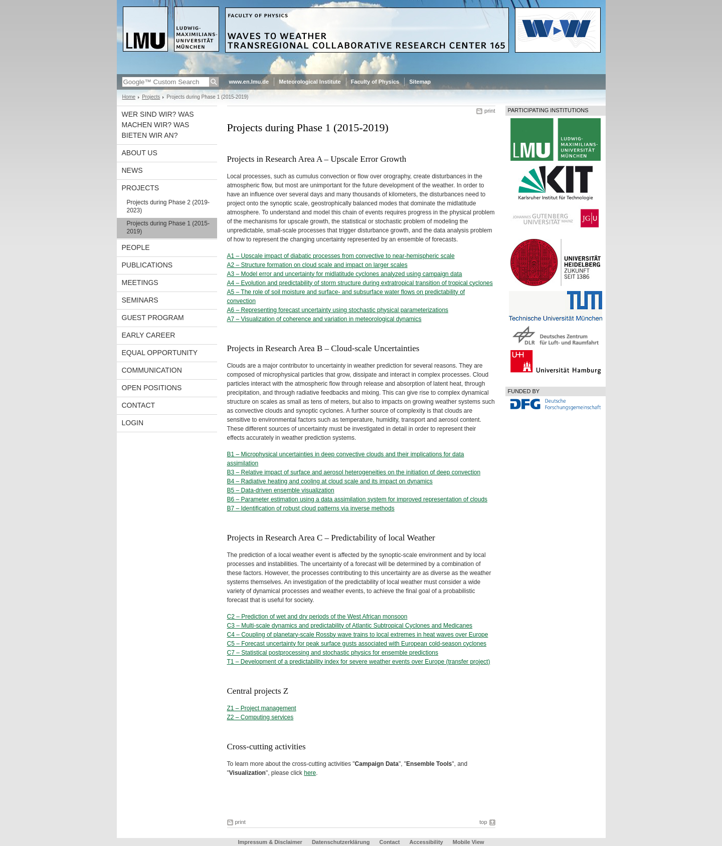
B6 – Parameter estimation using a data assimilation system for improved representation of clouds (357, 499)
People (136, 247)
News (132, 170)
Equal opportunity (160, 353)
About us (139, 153)
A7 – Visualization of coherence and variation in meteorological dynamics (324, 319)
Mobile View (468, 842)
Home (129, 97)
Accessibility (426, 842)
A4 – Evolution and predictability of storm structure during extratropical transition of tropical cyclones (360, 283)
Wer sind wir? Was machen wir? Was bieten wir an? (158, 124)
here (310, 772)
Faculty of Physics (375, 82)
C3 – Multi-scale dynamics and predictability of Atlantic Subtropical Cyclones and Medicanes (350, 625)
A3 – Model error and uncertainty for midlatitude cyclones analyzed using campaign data (344, 273)
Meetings (140, 282)
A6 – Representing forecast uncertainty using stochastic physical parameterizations (338, 310)
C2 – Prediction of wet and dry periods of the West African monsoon (317, 616)
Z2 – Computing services (260, 717)
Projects (151, 97)
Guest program (153, 318)
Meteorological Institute (309, 82)
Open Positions (152, 388)
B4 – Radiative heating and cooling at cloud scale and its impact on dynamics (330, 481)
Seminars (140, 300)
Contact (138, 405)
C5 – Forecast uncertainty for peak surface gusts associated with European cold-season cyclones (357, 643)
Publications (147, 265)
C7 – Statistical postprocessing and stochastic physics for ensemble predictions (333, 652)
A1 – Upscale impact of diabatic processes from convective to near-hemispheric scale (341, 255)
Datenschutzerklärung (341, 842)
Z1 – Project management (261, 708)
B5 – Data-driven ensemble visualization (280, 490)
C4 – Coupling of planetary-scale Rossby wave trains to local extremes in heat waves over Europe (357, 634)
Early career (148, 335)
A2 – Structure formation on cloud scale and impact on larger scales (317, 264)
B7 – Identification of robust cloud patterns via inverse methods (311, 508)
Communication (152, 370)
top (483, 822)
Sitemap (420, 82)
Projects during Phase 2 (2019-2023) (168, 206)
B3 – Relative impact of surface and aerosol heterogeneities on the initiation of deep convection (354, 472)
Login (133, 423)
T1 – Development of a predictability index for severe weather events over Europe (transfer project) (358, 661)
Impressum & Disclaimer (270, 842)
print (489, 111)
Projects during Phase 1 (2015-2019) (168, 227)
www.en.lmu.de (249, 82)
